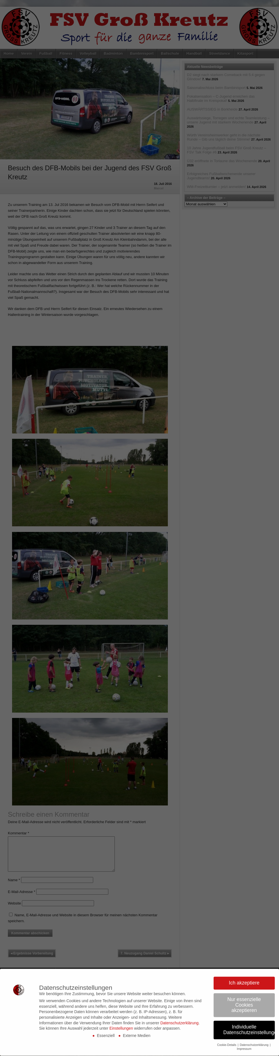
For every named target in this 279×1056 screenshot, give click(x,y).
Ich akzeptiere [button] (244, 975)
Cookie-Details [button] (227, 1037)
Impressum (244, 1041)
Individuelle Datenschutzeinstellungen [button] (249, 1021)
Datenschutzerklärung (179, 1015)
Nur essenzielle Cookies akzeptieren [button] (244, 997)
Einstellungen (121, 1020)
